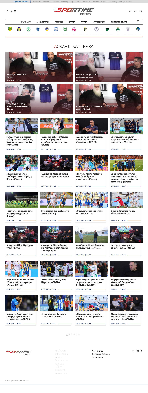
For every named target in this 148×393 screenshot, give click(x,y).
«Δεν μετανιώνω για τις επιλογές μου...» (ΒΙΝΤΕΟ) (125, 241)
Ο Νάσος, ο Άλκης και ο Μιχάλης (39, 67)
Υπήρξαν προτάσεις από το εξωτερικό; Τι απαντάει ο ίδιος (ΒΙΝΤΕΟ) (125, 276)
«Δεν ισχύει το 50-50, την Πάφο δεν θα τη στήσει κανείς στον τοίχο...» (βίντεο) (125, 134)
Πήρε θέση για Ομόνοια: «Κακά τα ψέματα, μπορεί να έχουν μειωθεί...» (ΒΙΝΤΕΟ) (90, 276)
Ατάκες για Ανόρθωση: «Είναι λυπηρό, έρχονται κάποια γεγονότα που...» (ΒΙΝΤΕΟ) (20, 310)
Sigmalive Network (21, 2)
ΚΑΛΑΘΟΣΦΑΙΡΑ (99, 22)
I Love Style (85, 2)
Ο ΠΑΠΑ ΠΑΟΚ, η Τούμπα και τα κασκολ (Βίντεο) (109, 99)
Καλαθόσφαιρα (62, 354)
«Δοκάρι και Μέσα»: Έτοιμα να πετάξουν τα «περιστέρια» (90, 241)
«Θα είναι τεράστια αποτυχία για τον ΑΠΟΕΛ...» (90, 207)
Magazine (104, 2)
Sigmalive (37, 2)
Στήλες (59, 367)
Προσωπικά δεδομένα (101, 354)
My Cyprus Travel (125, 2)
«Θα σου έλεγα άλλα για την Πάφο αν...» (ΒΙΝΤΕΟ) (55, 276)
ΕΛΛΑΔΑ (72, 22)
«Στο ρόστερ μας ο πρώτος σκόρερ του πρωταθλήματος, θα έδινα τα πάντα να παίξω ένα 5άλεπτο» (20, 134)
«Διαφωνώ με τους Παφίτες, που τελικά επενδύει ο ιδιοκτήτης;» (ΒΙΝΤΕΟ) (90, 134)
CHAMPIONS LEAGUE (119, 22)
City (77, 2)
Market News (61, 373)
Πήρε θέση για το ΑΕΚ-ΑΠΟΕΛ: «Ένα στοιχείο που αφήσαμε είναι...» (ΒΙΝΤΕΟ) (20, 276)
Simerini (46, 2)
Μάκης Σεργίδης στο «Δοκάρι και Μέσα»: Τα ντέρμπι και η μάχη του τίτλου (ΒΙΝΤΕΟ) (125, 310)
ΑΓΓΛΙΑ (84, 22)
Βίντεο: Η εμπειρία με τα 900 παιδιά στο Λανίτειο (109, 67)
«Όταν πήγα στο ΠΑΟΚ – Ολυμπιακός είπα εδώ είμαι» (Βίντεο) (39, 99)
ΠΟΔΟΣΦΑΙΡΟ (26, 22)
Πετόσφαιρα (61, 357)
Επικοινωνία (97, 357)
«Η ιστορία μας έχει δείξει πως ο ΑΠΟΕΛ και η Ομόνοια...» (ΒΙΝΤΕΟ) (90, 310)
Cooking (114, 2)
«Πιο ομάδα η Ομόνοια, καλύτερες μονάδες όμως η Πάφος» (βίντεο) (20, 171)
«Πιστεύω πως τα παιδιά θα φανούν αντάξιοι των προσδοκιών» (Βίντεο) (90, 171)
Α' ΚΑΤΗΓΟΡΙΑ (43, 22)
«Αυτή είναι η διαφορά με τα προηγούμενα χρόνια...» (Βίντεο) (20, 207)
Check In (95, 2)
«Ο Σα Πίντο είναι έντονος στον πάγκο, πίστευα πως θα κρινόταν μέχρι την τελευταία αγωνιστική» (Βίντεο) (125, 171)
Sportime (55, 2)
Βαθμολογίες (61, 370)
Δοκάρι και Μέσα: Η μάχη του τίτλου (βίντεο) (20, 241)
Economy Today (67, 2)
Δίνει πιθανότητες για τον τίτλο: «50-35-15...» (125, 207)
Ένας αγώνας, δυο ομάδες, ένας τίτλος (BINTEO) (55, 207)
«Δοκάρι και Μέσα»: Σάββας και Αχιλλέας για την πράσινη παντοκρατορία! (55, 241)
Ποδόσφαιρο (61, 351)
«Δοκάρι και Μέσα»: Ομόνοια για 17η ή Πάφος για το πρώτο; (55, 171)
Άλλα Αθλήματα (62, 360)
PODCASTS (59, 22)
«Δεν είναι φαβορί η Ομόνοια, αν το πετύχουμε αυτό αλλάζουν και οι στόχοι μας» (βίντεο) (55, 134)
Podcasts (60, 364)
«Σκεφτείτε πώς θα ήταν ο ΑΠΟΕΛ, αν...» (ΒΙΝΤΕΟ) (55, 310)
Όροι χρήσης (97, 351)
